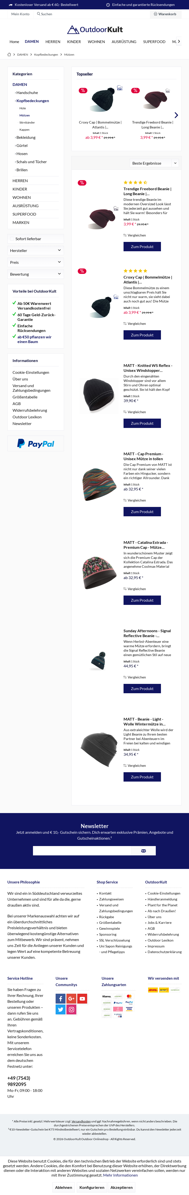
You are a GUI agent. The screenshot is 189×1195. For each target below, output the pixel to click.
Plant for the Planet (162, 905)
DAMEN (20, 84)
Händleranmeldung (162, 899)
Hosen (22, 153)
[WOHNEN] (96, 42)
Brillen (22, 169)
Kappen (24, 129)
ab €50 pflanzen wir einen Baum (34, 339)
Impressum (156, 946)
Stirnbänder (27, 122)
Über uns (20, 379)
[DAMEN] (31, 41)
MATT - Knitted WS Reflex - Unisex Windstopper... (148, 368)
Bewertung (19, 274)
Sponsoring (107, 934)
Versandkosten (81, 1121)
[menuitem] (166, 14)
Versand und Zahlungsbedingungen (31, 388)
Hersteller (18, 250)
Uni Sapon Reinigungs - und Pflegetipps (115, 949)
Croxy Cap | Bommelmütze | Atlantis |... (100, 124)
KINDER (20, 189)
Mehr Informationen (120, 1175)
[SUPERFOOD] (154, 42)
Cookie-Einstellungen (31, 372)
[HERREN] (53, 42)
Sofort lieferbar (28, 238)
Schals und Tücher (31, 161)
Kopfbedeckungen (32, 100)
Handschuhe (27, 92)
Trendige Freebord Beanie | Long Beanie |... (152, 124)
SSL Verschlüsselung (114, 940)
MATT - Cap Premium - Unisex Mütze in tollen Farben (143, 456)
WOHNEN (22, 197)
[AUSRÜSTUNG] (124, 42)
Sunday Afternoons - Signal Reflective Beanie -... (147, 633)
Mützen (24, 115)
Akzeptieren (121, 1187)
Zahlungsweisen (111, 899)
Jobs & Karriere (160, 922)
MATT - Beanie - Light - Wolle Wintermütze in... (145, 721)
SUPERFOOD (24, 214)
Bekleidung (25, 137)
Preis (14, 262)
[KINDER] (74, 42)
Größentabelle (25, 396)
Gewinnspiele (109, 928)
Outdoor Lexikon (27, 416)
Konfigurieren (91, 1187)
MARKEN (21, 222)
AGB (17, 403)
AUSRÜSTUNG (26, 205)
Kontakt (105, 893)
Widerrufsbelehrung (30, 410)
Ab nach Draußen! (162, 911)
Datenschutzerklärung (165, 952)
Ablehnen (63, 1187)
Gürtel (22, 145)
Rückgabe (106, 917)
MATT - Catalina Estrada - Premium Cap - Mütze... (146, 545)
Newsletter (22, 423)
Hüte (22, 108)
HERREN (20, 180)
